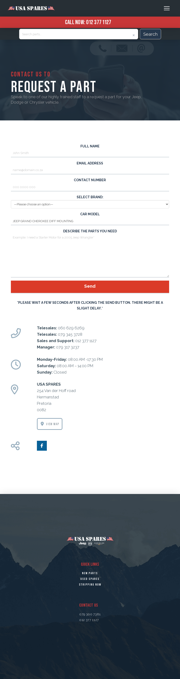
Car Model (90, 218)
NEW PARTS (90, 573)
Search (150, 34)
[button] (166, 8)
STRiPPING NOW (90, 584)
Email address (90, 167)
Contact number (90, 184)
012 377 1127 (98, 22)
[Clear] (133, 35)
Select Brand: (90, 201)
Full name (90, 150)
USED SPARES (89, 579)
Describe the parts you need (90, 234)
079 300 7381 (90, 614)
